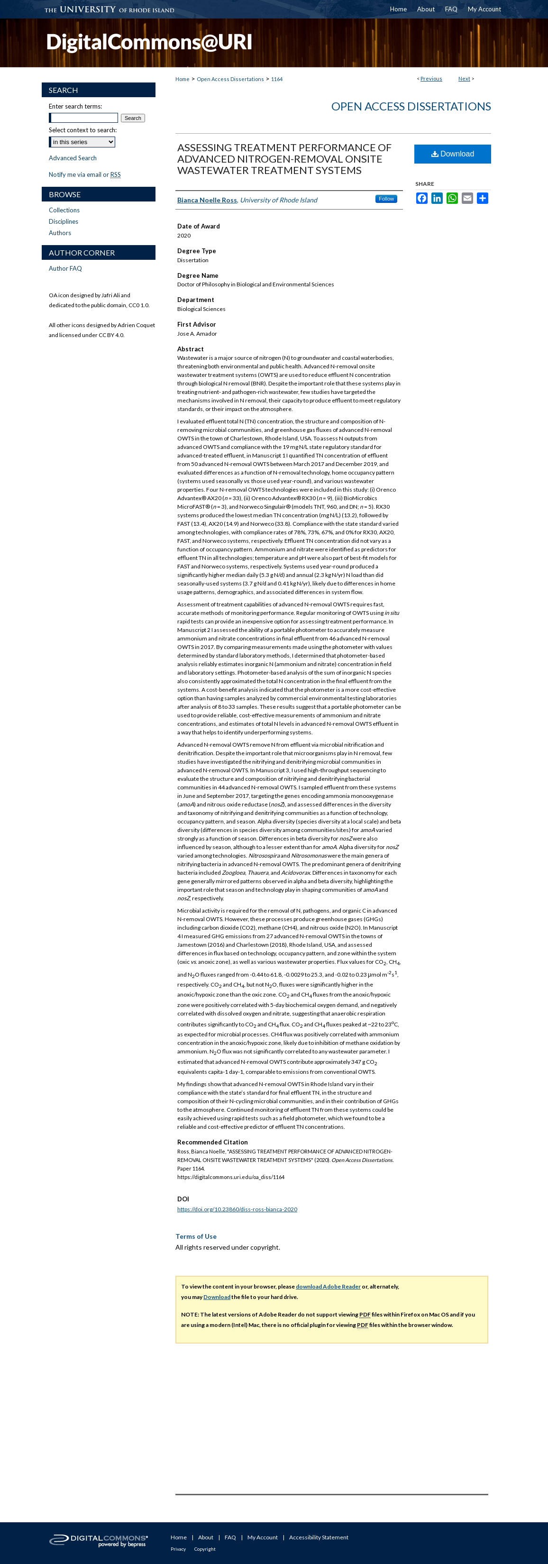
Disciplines (63, 221)
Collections (64, 210)
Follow (386, 198)
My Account (262, 1537)
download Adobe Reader (328, 1286)
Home (182, 79)
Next (464, 78)
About (205, 1537)
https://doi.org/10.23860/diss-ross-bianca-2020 (237, 1209)
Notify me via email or (85, 174)
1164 (277, 79)
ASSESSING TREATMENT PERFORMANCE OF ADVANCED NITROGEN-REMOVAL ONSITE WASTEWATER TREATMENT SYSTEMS (284, 158)
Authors (60, 233)
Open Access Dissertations (230, 79)
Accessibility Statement (318, 1537)
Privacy (178, 1549)
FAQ (230, 1537)
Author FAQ (65, 268)
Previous (431, 78)
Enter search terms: (75, 106)
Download (453, 154)
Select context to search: (83, 130)
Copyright (205, 1549)
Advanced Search (73, 158)
